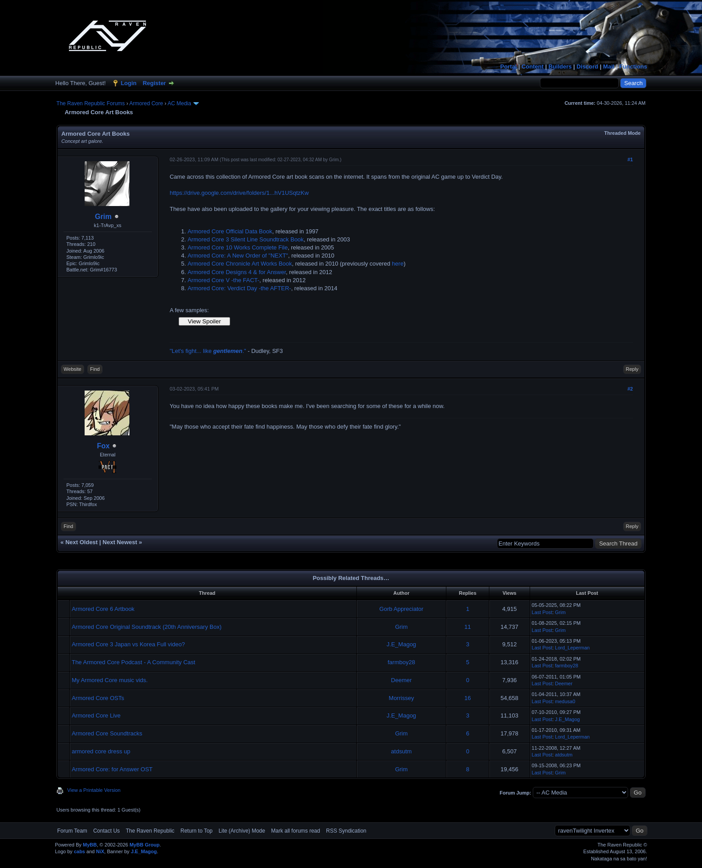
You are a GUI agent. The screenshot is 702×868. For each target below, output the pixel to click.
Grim (103, 216)
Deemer (401, 680)
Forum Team (72, 831)
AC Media (179, 103)
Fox (103, 446)
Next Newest (120, 542)
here (397, 263)
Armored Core (146, 103)
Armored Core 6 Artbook (103, 609)
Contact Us (106, 831)
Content (533, 66)
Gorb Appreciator (401, 609)
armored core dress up (101, 751)
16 (467, 698)
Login (129, 83)
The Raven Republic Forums (90, 103)
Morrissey (401, 698)
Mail (608, 66)
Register (154, 83)
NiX (100, 851)
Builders (560, 66)
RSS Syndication (346, 831)
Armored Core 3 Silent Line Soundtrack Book (246, 239)
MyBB (90, 844)
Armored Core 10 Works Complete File (238, 247)
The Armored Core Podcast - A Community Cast (133, 662)
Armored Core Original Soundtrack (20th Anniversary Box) (147, 626)
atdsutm (401, 751)
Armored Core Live (96, 715)
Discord (587, 66)
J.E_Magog (401, 644)
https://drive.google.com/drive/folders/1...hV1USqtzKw (239, 192)
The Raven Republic (150, 831)
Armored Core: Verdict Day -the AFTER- (239, 288)
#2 (630, 388)
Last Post (542, 612)
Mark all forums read (295, 831)
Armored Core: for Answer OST (112, 769)
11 (467, 626)
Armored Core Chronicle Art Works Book (240, 263)
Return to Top (196, 831)
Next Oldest (81, 542)
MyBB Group (144, 844)
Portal (508, 66)
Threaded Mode (622, 133)
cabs (79, 851)
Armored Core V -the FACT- (223, 280)
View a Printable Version (93, 790)
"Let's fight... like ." (208, 351)
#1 (630, 159)
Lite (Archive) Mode (241, 831)
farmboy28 (401, 662)
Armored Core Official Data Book (230, 231)
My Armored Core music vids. (110, 680)
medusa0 (565, 701)
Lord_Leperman (572, 647)
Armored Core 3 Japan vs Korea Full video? (128, 644)
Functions (633, 66)
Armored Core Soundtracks (107, 733)
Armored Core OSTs (98, 698)
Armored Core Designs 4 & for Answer (237, 272)
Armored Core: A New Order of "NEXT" (238, 255)
